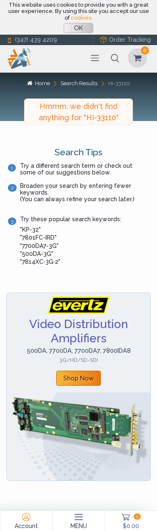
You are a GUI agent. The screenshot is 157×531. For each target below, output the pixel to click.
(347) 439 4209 (31, 39)
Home (38, 83)
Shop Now (78, 378)
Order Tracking (125, 39)
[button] (115, 58)
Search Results (78, 83)
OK (78, 28)
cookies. (81, 18)
